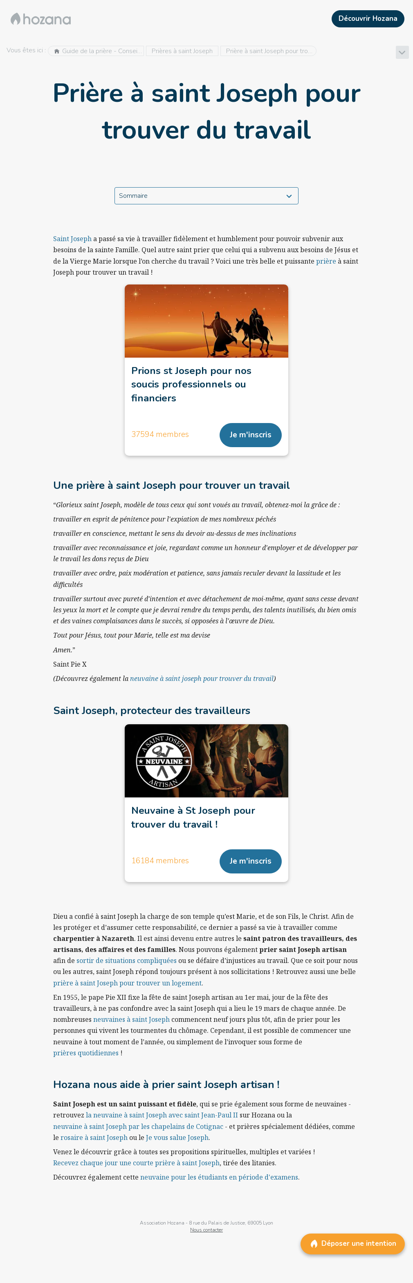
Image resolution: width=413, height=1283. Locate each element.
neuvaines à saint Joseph (131, 1019)
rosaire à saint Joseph (94, 1137)
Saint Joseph (72, 238)
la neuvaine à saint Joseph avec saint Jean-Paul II (163, 1115)
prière (326, 261)
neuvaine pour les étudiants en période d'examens (219, 1177)
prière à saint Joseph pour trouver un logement (127, 982)
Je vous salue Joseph (177, 1137)
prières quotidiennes (86, 1052)
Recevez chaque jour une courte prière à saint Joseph (136, 1162)
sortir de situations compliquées (126, 960)
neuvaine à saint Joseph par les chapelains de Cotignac (138, 1126)
